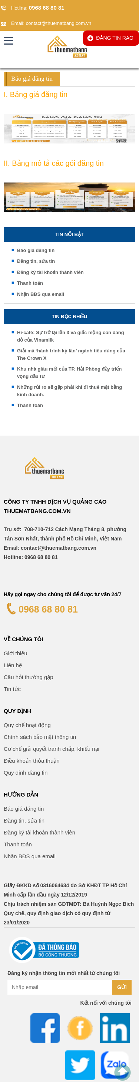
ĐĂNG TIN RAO (114, 38)
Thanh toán (30, 283)
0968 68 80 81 (46, 7)
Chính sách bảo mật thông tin (40, 737)
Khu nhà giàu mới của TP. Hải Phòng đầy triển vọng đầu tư (69, 372)
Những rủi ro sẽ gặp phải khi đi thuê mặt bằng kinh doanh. (69, 390)
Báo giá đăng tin (35, 250)
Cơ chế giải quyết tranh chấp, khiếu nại (51, 749)
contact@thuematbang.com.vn (59, 23)
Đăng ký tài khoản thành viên (50, 272)
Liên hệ (13, 665)
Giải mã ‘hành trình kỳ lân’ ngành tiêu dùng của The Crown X (71, 354)
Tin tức (12, 689)
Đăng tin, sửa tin (36, 261)
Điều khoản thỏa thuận (32, 761)
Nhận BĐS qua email (40, 294)
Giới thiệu (15, 653)
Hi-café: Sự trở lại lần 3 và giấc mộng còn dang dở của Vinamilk (70, 336)
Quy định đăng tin (25, 772)
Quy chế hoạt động (27, 725)
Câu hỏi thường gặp (28, 677)
